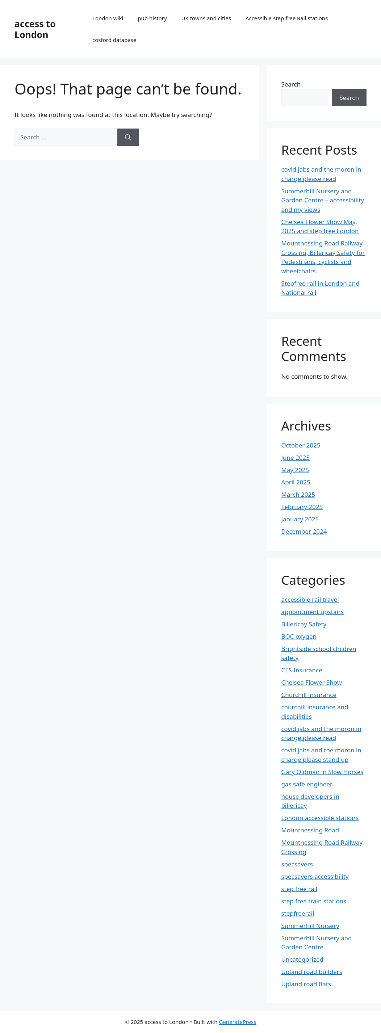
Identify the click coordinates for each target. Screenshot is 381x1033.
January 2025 (300, 519)
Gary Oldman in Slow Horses (322, 772)
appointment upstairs (312, 612)
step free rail (299, 889)
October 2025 (300, 445)
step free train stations (313, 901)
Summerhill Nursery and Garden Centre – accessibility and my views (322, 200)
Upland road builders (311, 971)
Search (291, 84)
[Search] (128, 137)
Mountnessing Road (310, 830)
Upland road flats (306, 984)
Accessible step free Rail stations (287, 18)
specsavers (297, 864)
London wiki (107, 18)
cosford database (114, 39)
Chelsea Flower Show (311, 682)
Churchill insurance (308, 694)
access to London (35, 29)
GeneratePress (237, 1021)
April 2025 (295, 482)
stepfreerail (297, 913)
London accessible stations (320, 818)
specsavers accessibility (314, 876)
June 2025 (295, 457)
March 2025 (298, 494)
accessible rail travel (310, 599)
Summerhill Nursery (310, 925)
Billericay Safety (303, 624)
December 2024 (304, 531)
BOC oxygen (299, 636)
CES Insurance (301, 670)
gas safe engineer (306, 784)
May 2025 (295, 470)
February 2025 (302, 507)
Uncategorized (302, 959)
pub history (152, 18)
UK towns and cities (206, 18)
